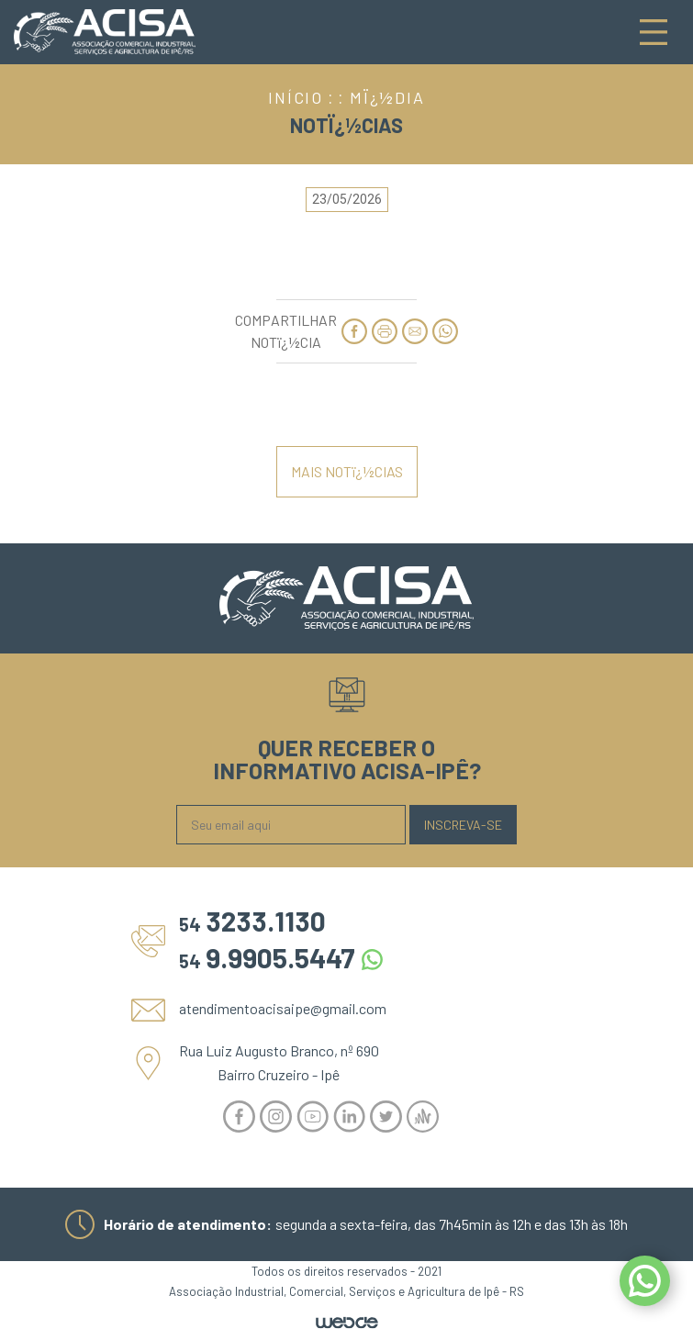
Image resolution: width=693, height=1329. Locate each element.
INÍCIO (295, 97)
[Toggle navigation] (653, 32)
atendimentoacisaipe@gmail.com (282, 1008)
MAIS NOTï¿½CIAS (347, 471)
